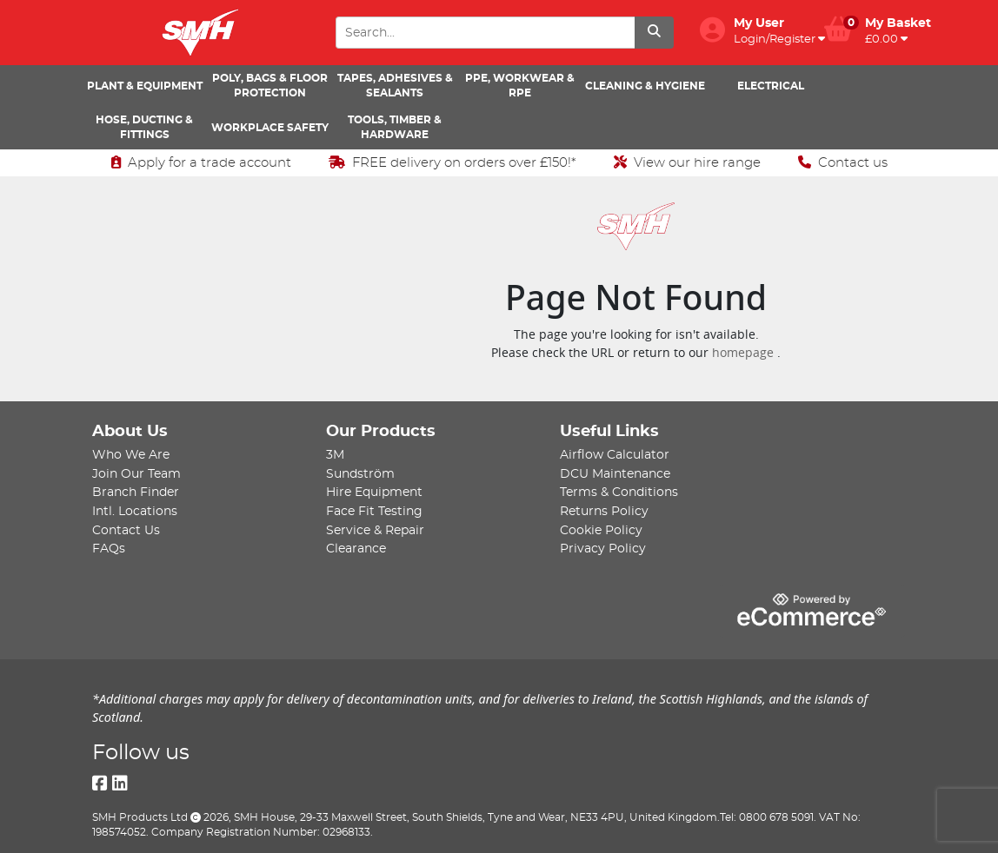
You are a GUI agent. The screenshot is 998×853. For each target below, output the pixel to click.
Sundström (360, 473)
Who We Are (131, 454)
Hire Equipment (374, 492)
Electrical (770, 86)
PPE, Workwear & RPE (520, 85)
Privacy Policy (603, 548)
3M (335, 454)
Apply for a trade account (201, 162)
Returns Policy (604, 511)
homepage (744, 352)
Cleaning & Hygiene (645, 86)
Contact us (843, 162)
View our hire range (687, 162)
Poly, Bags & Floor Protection (270, 85)
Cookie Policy (601, 530)
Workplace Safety (270, 127)
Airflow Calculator (614, 454)
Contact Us (126, 530)
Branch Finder (135, 492)
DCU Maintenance (615, 473)
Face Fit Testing (374, 511)
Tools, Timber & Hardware (395, 127)
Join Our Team (136, 473)
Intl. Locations (134, 511)
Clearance (356, 548)
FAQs (108, 548)
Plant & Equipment (145, 86)
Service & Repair (375, 530)
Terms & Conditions (619, 492)
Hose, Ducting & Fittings (144, 127)
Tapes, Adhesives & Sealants (395, 85)
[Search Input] (485, 33)
